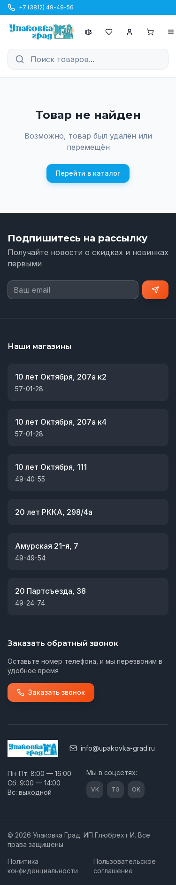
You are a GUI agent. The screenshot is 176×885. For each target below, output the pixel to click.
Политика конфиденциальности (43, 866)
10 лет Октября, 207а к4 (61, 422)
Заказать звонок (51, 692)
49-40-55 (30, 479)
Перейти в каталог (88, 173)
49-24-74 (30, 603)
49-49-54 (30, 558)
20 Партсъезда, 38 (50, 591)
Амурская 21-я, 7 (46, 546)
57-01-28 (29, 389)
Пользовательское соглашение (124, 866)
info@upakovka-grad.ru (112, 748)
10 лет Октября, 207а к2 (61, 376)
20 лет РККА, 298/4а (53, 512)
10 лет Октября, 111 (51, 467)
